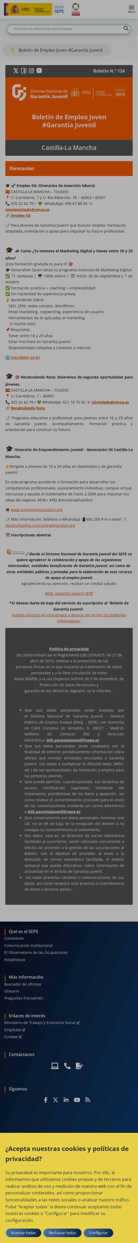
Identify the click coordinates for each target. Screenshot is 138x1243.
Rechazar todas (62, 1232)
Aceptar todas (23, 1232)
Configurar (98, 1232)
